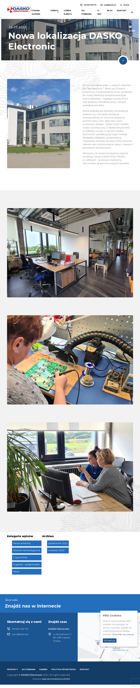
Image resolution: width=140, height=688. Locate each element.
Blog (109, 10)
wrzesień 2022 (56, 550)
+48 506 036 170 (89, 5)
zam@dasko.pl (110, 5)
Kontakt (121, 10)
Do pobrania (28, 669)
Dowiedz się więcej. (123, 634)
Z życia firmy (20, 557)
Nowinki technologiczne (26, 550)
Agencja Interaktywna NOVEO (56, 679)
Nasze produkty (22, 543)
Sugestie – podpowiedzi (26, 564)
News (16, 571)
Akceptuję (109, 640)
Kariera (43, 669)
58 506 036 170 (20, 629)
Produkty (12, 669)
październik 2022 (58, 543)
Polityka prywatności (63, 669)
